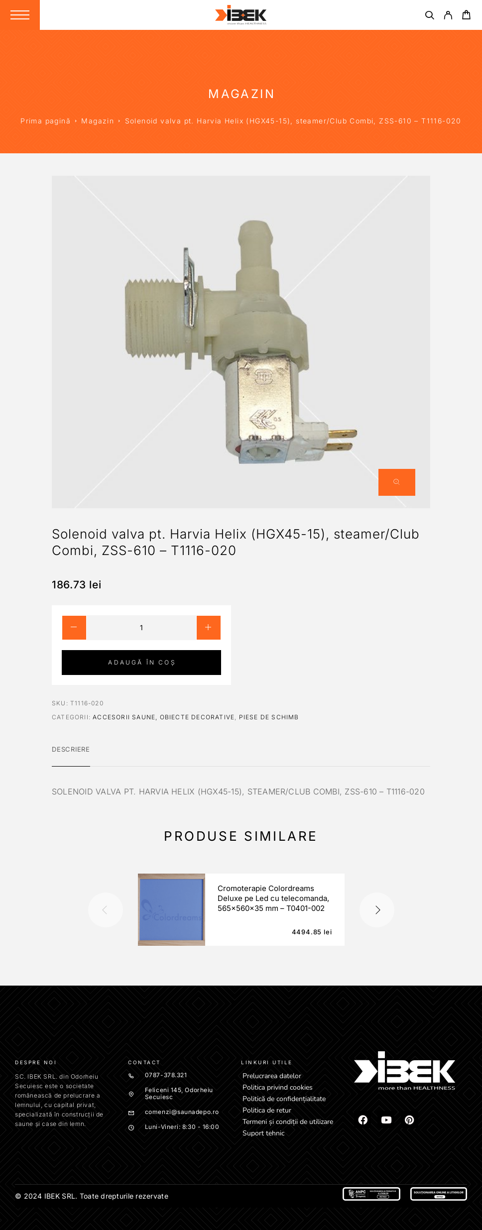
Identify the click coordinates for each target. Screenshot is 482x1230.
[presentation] (105, 910)
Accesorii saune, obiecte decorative (164, 717)
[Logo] (241, 15)
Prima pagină (45, 120)
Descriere (71, 749)
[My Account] (448, 16)
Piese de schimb (269, 717)
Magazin (97, 120)
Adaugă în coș (142, 662)
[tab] (71, 756)
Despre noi (36, 1062)
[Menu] (20, 15)
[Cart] (466, 16)
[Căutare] (429, 16)
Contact (144, 1062)
